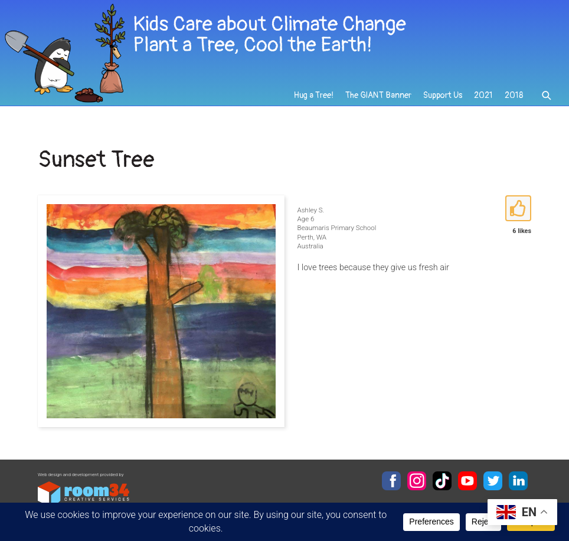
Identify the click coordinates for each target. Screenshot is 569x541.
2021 (483, 95)
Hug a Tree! (313, 95)
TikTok (442, 480)
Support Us (442, 95)
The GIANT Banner (378, 95)
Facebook (391, 480)
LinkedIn (518, 480)
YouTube (467, 480)
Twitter (492, 480)
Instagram (416, 480)
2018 (514, 95)
